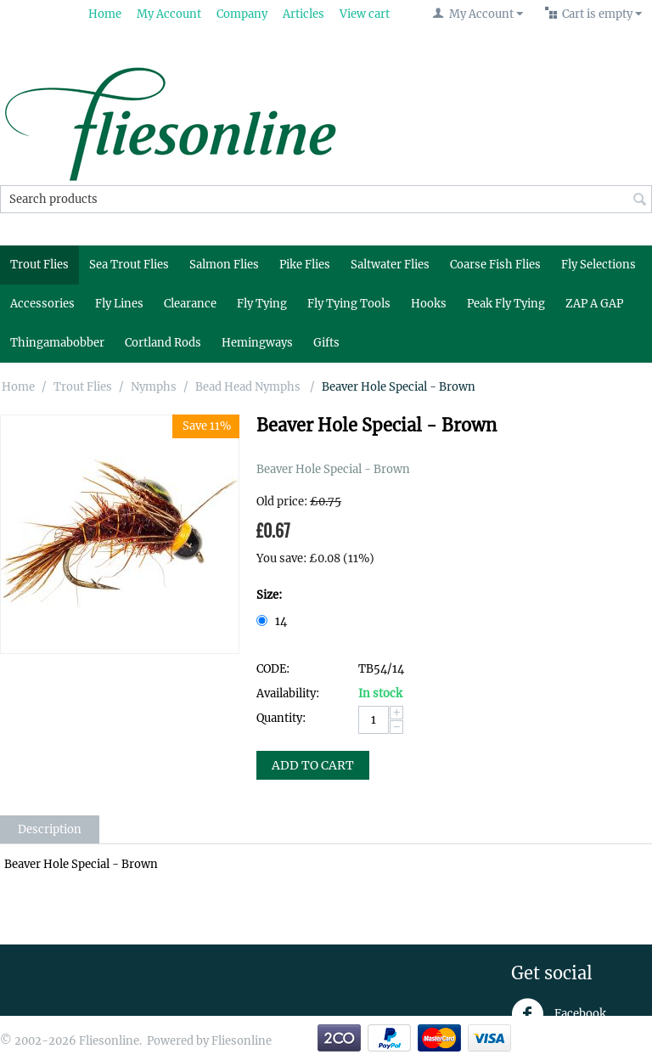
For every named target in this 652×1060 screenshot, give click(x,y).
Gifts (326, 342)
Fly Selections (598, 264)
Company (241, 14)
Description (50, 829)
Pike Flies (304, 264)
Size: (269, 595)
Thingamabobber (57, 342)
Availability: (287, 693)
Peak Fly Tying (506, 303)
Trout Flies (39, 264)
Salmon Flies (224, 264)
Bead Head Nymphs (249, 387)
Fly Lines (119, 303)
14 (272, 621)
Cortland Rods (163, 342)
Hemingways (257, 342)
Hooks (429, 303)
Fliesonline (241, 1041)
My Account (169, 14)
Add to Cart (313, 765)
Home (104, 14)
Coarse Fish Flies (495, 264)
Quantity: (281, 718)
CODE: (272, 669)
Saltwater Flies (390, 264)
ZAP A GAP (594, 303)
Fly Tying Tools (349, 303)
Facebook (558, 1014)
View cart (365, 14)
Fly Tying (262, 303)
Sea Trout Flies (129, 264)
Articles (303, 14)
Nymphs (154, 387)
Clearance (190, 303)
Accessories (42, 303)
